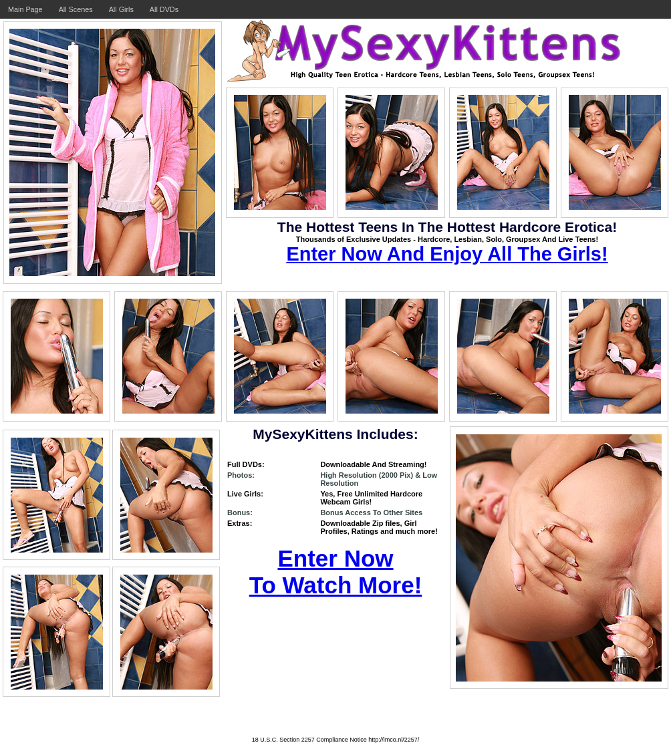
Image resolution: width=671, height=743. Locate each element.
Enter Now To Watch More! (335, 571)
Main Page (25, 9)
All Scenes (76, 9)
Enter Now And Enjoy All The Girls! (447, 254)
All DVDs (164, 9)
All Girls (121, 9)
